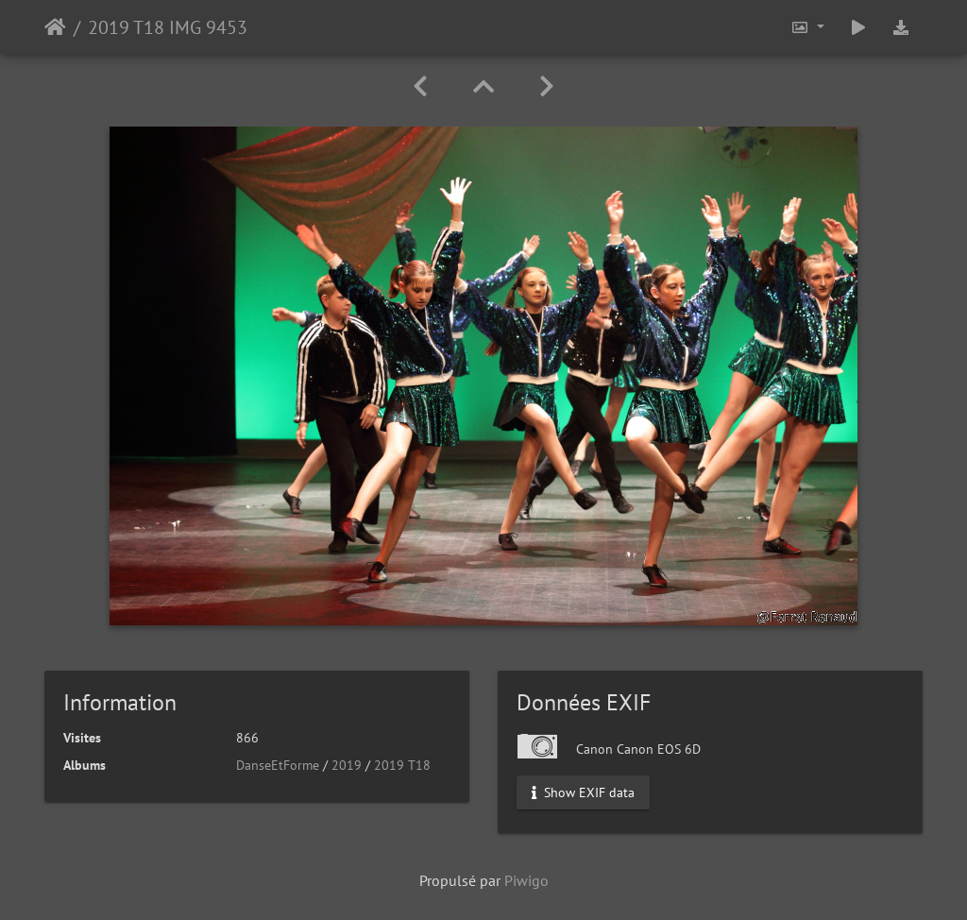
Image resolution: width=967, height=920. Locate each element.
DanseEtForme (277, 765)
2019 (346, 765)
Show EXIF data (583, 792)
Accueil (55, 27)
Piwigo (526, 880)
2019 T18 (402, 765)
